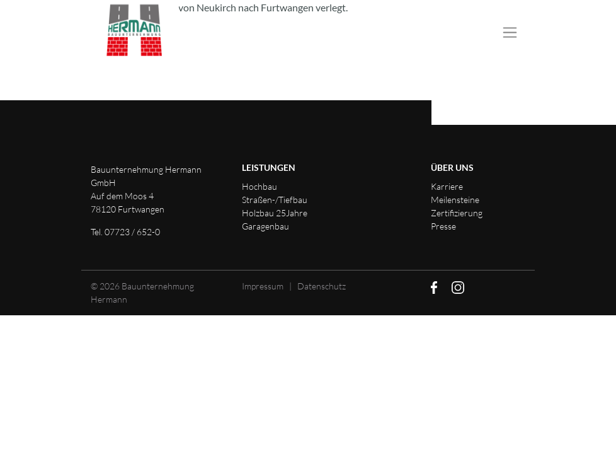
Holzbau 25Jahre (274, 212)
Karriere (447, 186)
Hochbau (259, 186)
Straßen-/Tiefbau (274, 199)
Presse (443, 226)
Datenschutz (321, 286)
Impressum (262, 286)
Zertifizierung (456, 212)
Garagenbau (265, 226)
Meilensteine (455, 199)
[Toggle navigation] (509, 33)
